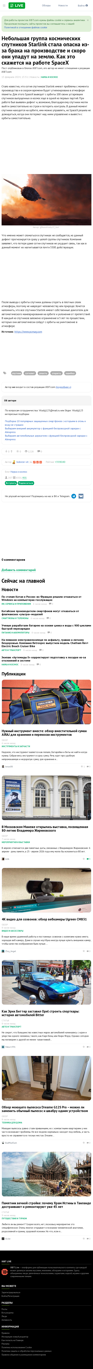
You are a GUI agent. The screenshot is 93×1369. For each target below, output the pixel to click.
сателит (30, 373)
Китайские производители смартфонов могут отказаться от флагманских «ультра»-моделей (40, 612)
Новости (63, 5)
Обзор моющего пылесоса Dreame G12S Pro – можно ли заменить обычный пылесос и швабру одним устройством (45, 1109)
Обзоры (46, 5)
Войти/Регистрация (10, 1296)
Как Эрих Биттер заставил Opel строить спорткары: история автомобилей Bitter (40, 1013)
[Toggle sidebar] (4, 5)
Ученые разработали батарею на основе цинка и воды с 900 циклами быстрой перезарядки (46, 627)
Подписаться (26, 483)
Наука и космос (49, 77)
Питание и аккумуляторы (15, 632)
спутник (16, 373)
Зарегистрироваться (11, 1292)
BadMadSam (11, 1142)
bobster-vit (23, 461)
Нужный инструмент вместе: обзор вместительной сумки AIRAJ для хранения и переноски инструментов (44, 733)
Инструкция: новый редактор (15, 1336)
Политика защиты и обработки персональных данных (27, 1351)
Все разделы (8, 1312)
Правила (5, 1333)
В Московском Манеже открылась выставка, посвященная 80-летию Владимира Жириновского (45, 829)
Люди (4, 1316)
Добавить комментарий (19, 570)
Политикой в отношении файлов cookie (25, 27)
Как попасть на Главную (13, 1340)
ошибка (70, 373)
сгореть (56, 373)
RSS (24, 477)
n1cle (7, 1238)
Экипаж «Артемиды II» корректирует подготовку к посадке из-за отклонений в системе (44, 659)
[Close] (88, 20)
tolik (7, 859)
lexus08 (9, 766)
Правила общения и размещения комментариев (24, 1354)
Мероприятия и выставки (16, 842)
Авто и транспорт (11, 650)
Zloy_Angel (10, 951)
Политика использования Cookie (17, 1347)
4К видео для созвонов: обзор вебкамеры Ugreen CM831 (44, 919)
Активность (7, 1320)
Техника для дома (12, 1122)
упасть (43, 373)
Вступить (11, 483)
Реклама (5, 1343)
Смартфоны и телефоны (15, 618)
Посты (4, 1309)
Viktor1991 (10, 1047)
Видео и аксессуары (12, 931)
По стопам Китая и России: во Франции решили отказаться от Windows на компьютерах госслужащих (41, 598)
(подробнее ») (63, 387)
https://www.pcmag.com (28, 331)
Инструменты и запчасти (16, 746)
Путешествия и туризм (14, 1218)
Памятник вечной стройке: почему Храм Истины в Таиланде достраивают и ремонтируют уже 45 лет (46, 1205)
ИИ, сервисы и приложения (16, 604)
